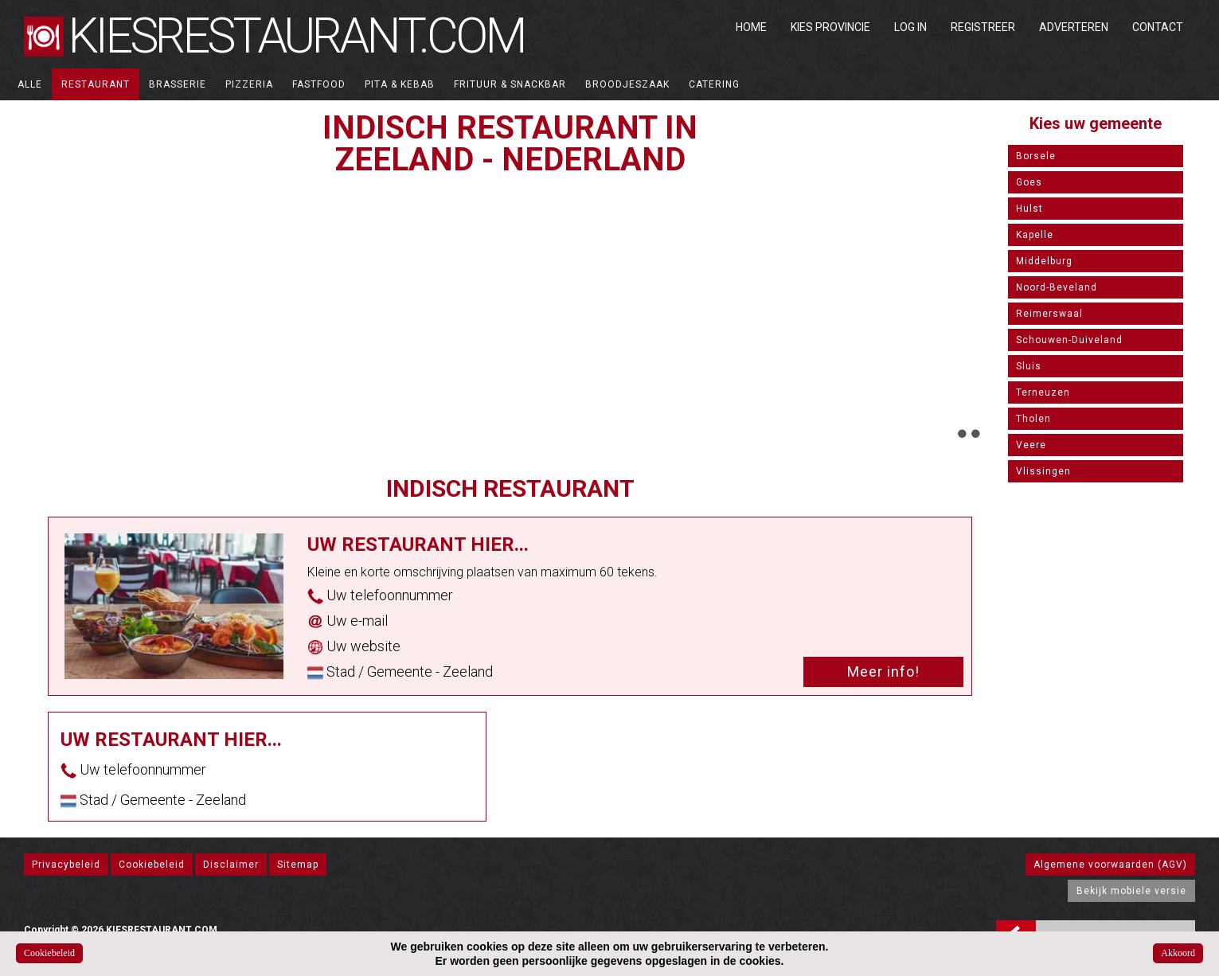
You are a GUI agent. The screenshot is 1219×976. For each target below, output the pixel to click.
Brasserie (177, 84)
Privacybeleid (66, 864)
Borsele (1036, 156)
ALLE (30, 84)
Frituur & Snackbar (510, 84)
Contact (1157, 27)
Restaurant (95, 84)
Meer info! (883, 671)
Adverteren (1073, 27)
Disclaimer (231, 864)
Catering (714, 84)
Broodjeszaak (627, 84)
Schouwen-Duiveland (1069, 340)
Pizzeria (249, 84)
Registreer (983, 27)
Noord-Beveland (1056, 287)
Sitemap (297, 864)
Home (751, 27)
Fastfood (319, 84)
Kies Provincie (830, 27)
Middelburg (1044, 261)
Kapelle (1034, 234)
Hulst (1029, 208)
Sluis (1028, 366)
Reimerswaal (1049, 313)
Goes (1029, 182)
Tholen (1033, 418)
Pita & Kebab (400, 84)
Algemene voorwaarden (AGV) (1110, 864)
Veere (1031, 445)
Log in (910, 27)
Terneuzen (1043, 392)
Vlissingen (1043, 471)
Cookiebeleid (152, 864)
